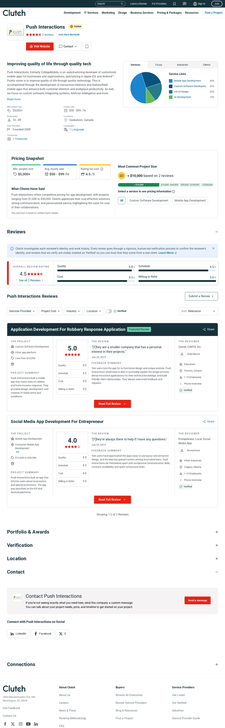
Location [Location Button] (92, 311)
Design (122, 12)
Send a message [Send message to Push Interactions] (197, 600)
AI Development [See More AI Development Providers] (182, 97)
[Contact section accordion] (112, 572)
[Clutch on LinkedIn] (36, 724)
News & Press (67, 710)
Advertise (178, 710)
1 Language (74, 129)
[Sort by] (198, 311)
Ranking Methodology (72, 718)
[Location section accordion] (112, 558)
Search (101, 3)
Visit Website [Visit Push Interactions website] (42, 46)
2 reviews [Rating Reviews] (48, 34)
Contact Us (9, 715)
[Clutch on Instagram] (20, 724)
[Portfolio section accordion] (112, 532)
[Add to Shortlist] (87, 46)
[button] (22, 311)
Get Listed (178, 695)
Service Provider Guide (186, 718)
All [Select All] (121, 200)
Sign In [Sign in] (201, 3)
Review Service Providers (131, 702)
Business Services (141, 12)
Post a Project (213, 12)
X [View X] (65, 633)
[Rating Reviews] (33, 35)
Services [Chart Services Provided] (135, 64)
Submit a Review (199, 296)
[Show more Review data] (112, 404)
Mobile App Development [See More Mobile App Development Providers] (187, 80)
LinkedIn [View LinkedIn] (21, 633)
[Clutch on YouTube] (28, 724)
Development (72, 12)
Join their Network (69, 34)
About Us (64, 695)
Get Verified (179, 702)
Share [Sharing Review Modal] (210, 329)
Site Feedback (11, 708)
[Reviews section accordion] (112, 232)
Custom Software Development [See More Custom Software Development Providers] (191, 86)
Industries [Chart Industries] (182, 64)
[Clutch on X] (12, 724)
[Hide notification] (213, 248)
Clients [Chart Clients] (206, 64)
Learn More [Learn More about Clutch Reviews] (166, 252)
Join (216, 3)
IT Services (91, 12)
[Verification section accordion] (112, 545)
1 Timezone (17, 139)
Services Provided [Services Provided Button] (20, 311)
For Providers (159, 3)
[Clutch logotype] (14, 688)
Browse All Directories (129, 695)
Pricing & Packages (169, 12)
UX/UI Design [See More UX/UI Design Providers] (181, 91)
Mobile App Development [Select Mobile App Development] (190, 200)
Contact (68, 46)
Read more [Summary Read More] (13, 99)
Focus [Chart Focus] (158, 64)
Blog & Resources (126, 710)
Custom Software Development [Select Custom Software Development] (149, 200)
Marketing (108, 12)
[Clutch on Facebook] (5, 724)
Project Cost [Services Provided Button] (48, 311)
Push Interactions (45, 27)
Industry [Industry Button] (71, 311)
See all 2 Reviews (29, 280)
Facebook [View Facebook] (45, 633)
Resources (191, 12)
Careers (63, 702)
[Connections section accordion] (112, 664)
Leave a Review (138, 3)
